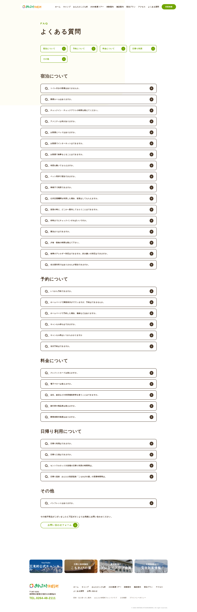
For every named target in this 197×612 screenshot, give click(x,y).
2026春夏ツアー (97, 7)
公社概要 (123, 597)
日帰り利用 (137, 49)
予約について (79, 49)
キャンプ (66, 7)
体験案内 (110, 7)
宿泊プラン (130, 7)
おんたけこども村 (80, 7)
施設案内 (120, 7)
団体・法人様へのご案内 (82, 597)
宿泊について (49, 49)
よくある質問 (153, 7)
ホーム (58, 7)
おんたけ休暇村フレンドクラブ (105, 597)
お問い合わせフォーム (60, 536)
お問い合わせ (104, 591)
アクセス (141, 7)
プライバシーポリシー (138, 597)
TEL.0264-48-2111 (43, 598)
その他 (46, 59)
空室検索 (169, 7)
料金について (109, 49)
